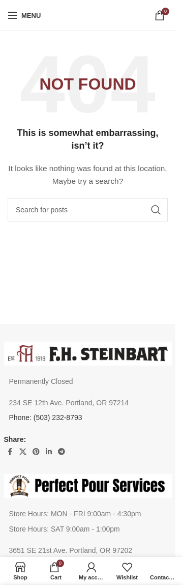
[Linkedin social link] (49, 452)
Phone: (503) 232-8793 (45, 417)
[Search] (88, 209)
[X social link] (22, 452)
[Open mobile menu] (24, 15)
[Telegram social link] (61, 452)
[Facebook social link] (10, 452)
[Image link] (88, 353)
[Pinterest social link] (36, 452)
